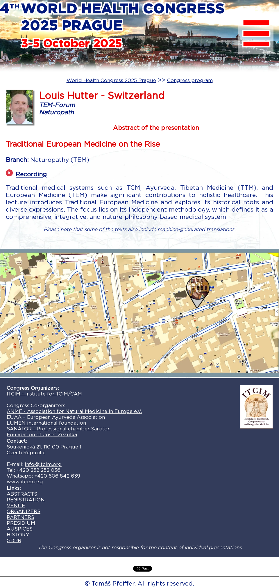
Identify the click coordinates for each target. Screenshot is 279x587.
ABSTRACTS (22, 494)
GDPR (14, 540)
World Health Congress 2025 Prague (111, 80)
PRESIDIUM (21, 523)
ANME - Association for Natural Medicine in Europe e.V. (74, 411)
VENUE (16, 505)
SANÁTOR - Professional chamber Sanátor (58, 429)
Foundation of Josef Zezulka (42, 434)
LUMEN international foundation (46, 423)
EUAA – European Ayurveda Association (56, 417)
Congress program (190, 80)
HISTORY (18, 535)
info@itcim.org (43, 464)
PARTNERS (20, 517)
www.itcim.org (25, 482)
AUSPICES (20, 529)
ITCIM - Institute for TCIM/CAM (44, 394)
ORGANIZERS (23, 511)
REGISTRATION (26, 500)
